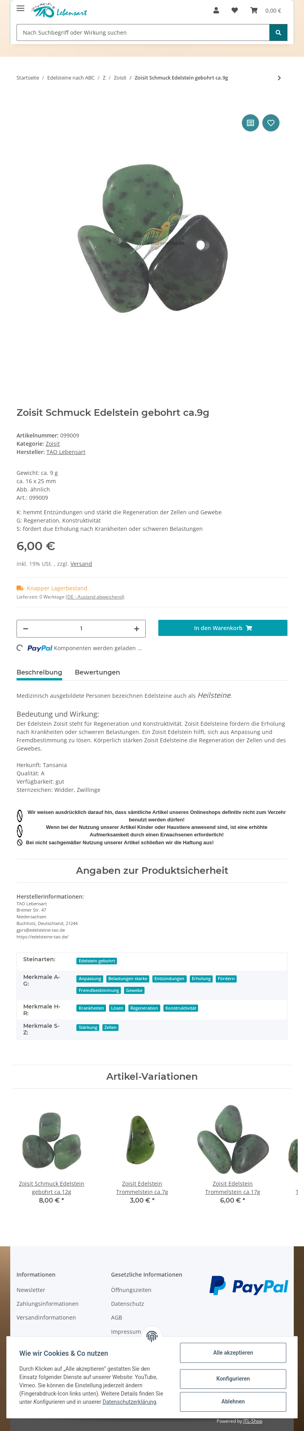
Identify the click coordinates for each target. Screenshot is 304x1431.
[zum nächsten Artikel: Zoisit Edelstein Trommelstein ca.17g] (279, 77)
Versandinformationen (46, 1317)
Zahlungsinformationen (48, 1303)
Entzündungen (169, 978)
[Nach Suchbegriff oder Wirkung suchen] (143, 32)
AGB (116, 1317)
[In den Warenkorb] (23, 100)
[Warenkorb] (265, 10)
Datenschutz (127, 1303)
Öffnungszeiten (131, 1290)
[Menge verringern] (25, 628)
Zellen (110, 1027)
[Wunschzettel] (234, 10)
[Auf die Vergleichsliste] (250, 123)
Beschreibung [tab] (39, 672)
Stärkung (88, 1027)
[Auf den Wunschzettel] (271, 123)
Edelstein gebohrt (97, 961)
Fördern (226, 978)
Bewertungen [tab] (97, 672)
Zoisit (53, 443)
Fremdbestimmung (99, 990)
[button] (216, 10)
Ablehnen (233, 1401)
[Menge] (81, 628)
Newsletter (31, 1290)
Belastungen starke (127, 978)
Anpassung (90, 978)
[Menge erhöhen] (136, 628)
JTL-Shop (252, 1421)
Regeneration (144, 1008)
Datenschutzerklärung (129, 1402)
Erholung (201, 978)
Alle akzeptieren (233, 1352)
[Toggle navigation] (20, 5)
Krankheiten (91, 1008)
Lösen (117, 1008)
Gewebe (134, 990)
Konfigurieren (233, 1378)
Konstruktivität (180, 1008)
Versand (81, 563)
